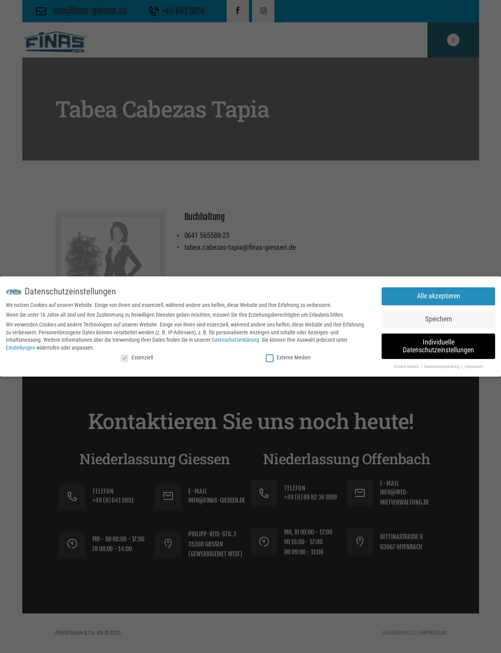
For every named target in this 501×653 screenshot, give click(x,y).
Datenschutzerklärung (235, 340)
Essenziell (137, 357)
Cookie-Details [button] (407, 366)
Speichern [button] (438, 319)
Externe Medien (288, 357)
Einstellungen (20, 348)
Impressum (474, 366)
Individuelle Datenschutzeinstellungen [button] (438, 346)
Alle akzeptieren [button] (438, 296)
